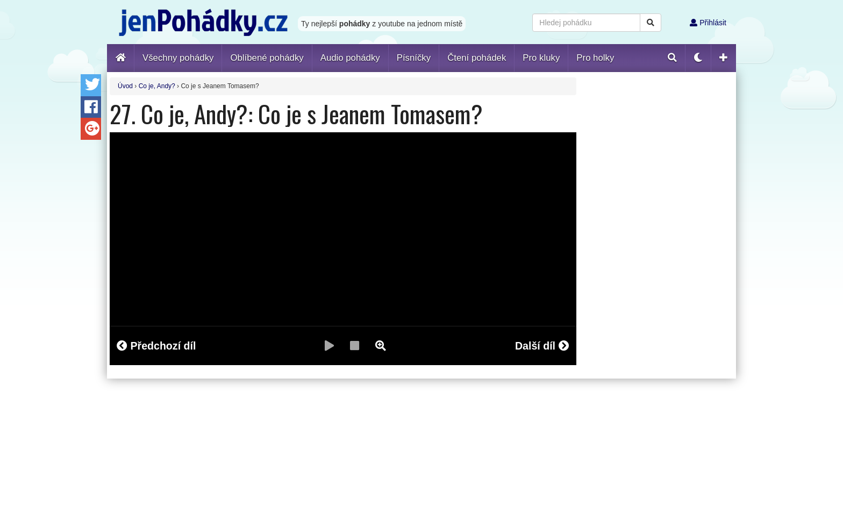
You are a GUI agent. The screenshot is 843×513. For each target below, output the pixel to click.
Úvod (125, 86)
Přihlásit (708, 22)
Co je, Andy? (157, 86)
